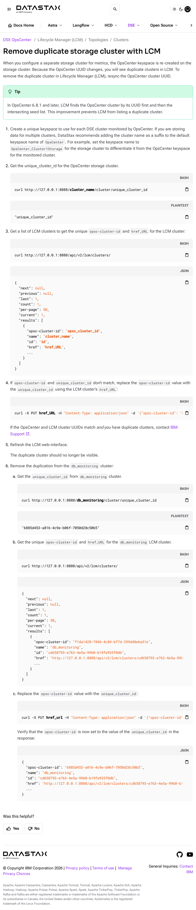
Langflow (84, 25)
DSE (134, 25)
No (34, 828)
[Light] (174, 9)
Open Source (164, 25)
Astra (55, 25)
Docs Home (20, 25)
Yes (12, 828)
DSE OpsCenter (17, 39)
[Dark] (181, 9)
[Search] (115, 9)
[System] (188, 9)
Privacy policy (77, 868)
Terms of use (103, 868)
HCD (111, 25)
